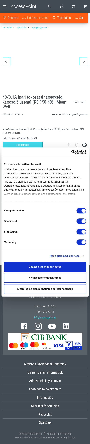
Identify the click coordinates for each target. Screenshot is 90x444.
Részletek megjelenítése (65, 255)
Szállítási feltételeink (45, 406)
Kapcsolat (45, 414)
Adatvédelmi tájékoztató (45, 389)
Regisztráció (22, 144)
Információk (45, 398)
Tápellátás (64, 18)
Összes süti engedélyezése (45, 266)
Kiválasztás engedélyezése (45, 277)
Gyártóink (45, 423)
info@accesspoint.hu (45, 317)
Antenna (13, 18)
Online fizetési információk (45, 372)
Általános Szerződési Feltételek (45, 364)
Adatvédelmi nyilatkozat (45, 381)
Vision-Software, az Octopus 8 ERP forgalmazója (54, 437)
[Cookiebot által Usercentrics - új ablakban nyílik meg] (71, 152)
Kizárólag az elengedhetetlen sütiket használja (45, 288)
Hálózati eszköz (37, 18)
